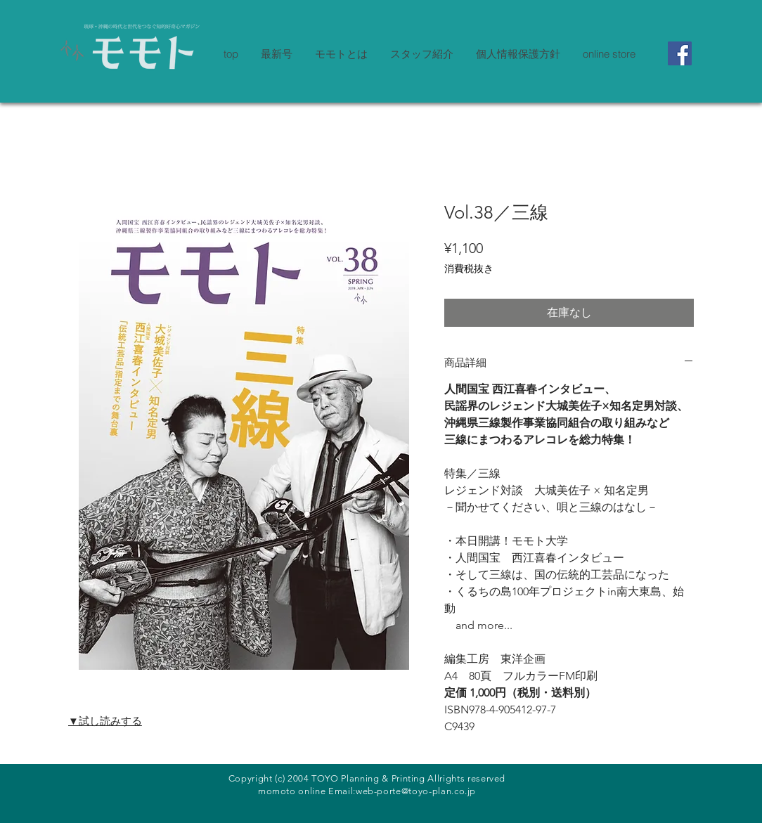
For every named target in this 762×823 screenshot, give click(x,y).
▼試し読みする (105, 720)
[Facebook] (680, 53)
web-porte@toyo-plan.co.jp (416, 791)
